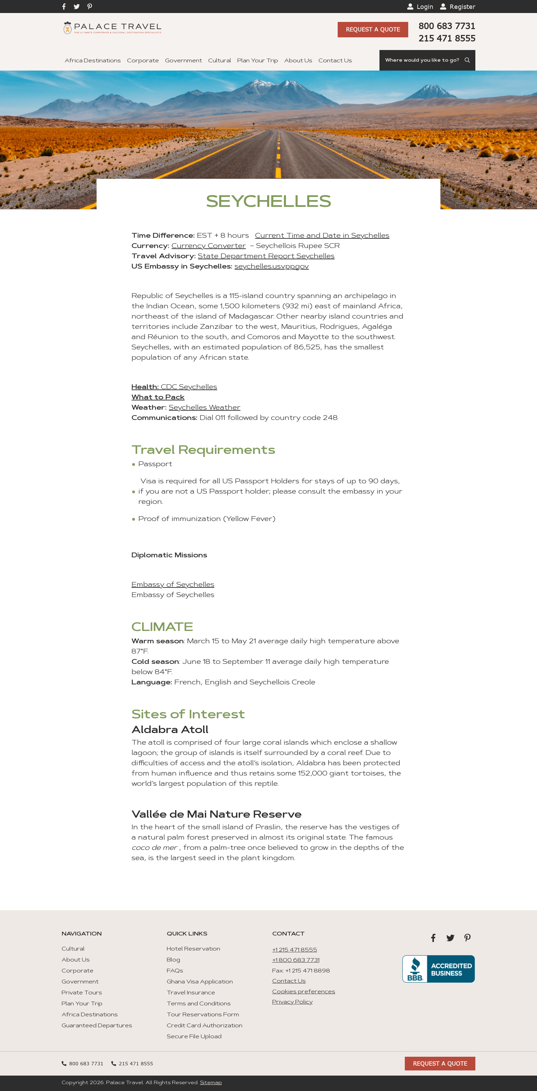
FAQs (175, 971)
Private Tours (82, 993)
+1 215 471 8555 (294, 950)
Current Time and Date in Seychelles (322, 236)
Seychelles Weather (204, 408)
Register (462, 6)
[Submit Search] (467, 60)
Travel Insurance (191, 993)
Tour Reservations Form (203, 1015)
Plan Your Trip (257, 61)
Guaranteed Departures (97, 1026)
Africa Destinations (93, 61)
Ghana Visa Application (200, 982)
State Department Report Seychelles (266, 256)
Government (183, 61)
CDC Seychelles (188, 387)
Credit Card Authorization (204, 1026)
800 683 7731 (447, 26)
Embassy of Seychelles (173, 585)
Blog (173, 960)
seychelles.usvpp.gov (272, 266)
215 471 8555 (447, 38)
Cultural (219, 61)
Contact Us (335, 61)
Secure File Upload (194, 1037)
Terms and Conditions (199, 1004)
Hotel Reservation (193, 949)
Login (425, 6)
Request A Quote (373, 29)
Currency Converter (209, 246)
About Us (298, 61)
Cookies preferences (303, 992)
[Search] (427, 60)
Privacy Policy (292, 1002)
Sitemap (211, 1083)
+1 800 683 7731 (296, 960)
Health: (145, 387)
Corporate (143, 61)
